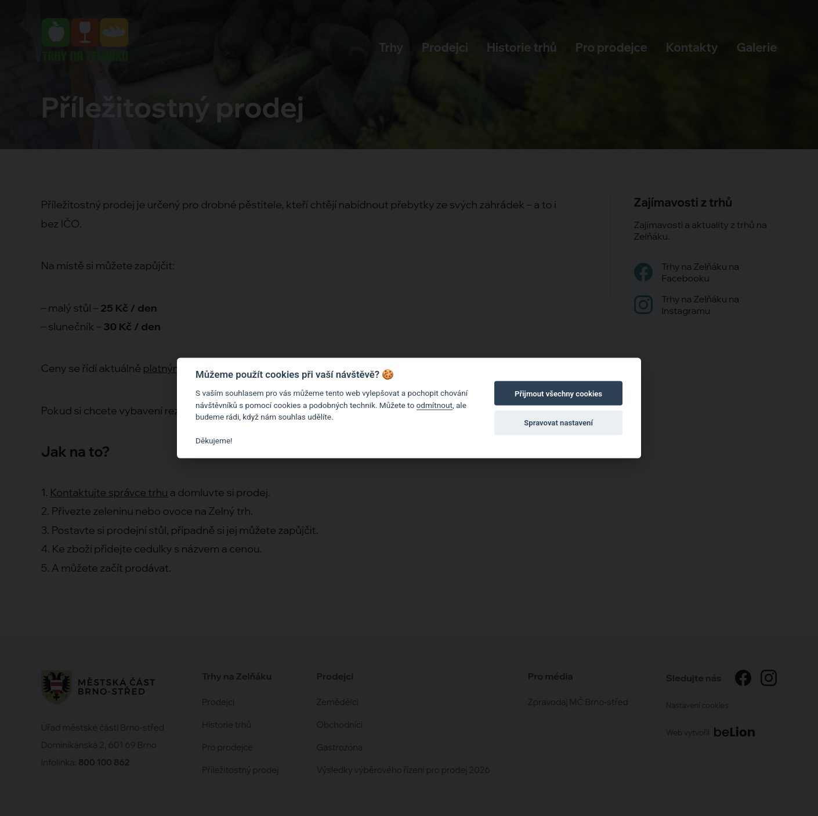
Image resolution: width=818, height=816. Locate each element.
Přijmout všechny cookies (558, 393)
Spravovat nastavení (558, 422)
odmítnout (435, 404)
